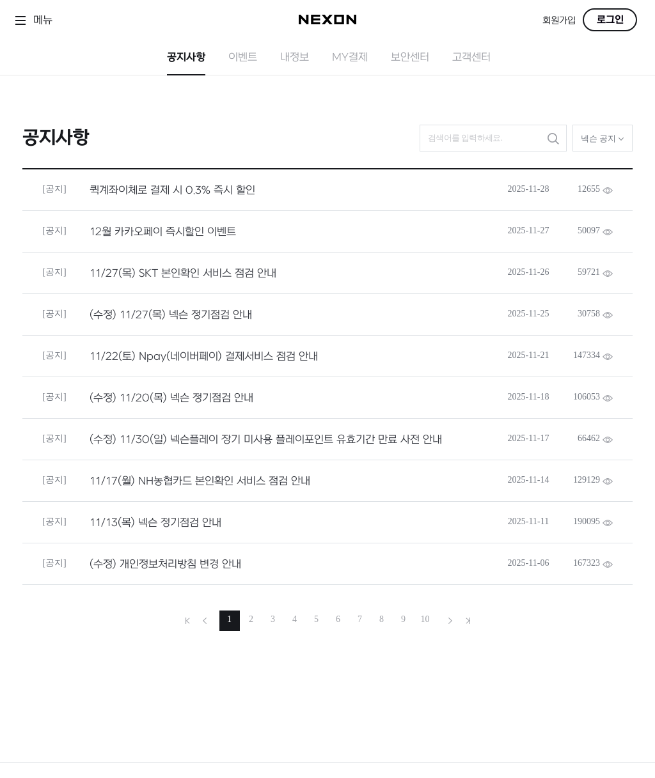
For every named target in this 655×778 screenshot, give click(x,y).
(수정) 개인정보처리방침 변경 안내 (165, 564)
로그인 (610, 20)
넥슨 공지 (603, 138)
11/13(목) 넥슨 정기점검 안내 (155, 523)
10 (425, 619)
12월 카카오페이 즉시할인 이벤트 (163, 232)
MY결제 (350, 57)
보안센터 (410, 57)
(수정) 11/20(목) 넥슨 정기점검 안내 (171, 398)
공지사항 (186, 57)
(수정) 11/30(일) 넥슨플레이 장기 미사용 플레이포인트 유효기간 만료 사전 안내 (266, 440)
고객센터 (471, 57)
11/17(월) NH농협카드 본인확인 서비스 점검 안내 (200, 481)
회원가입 (559, 20)
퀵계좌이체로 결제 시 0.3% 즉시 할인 (172, 190)
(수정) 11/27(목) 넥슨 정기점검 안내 (171, 315)
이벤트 (242, 57)
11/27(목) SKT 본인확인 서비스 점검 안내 (183, 273)
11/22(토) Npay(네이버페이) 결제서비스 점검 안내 (204, 356)
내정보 (294, 57)
